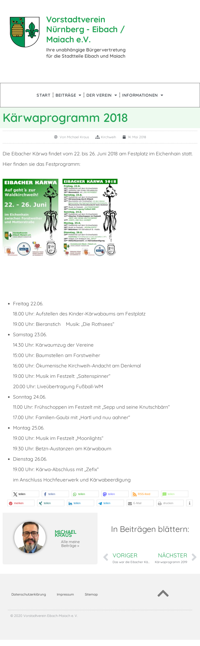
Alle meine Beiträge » (70, 544)
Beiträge (68, 95)
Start (44, 95)
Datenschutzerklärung (28, 594)
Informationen (142, 95)
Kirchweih (108, 137)
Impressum (65, 594)
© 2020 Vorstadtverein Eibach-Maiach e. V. (44, 616)
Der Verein (101, 95)
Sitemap (91, 594)
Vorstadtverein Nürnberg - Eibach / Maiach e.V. (85, 29)
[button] (25, 494)
